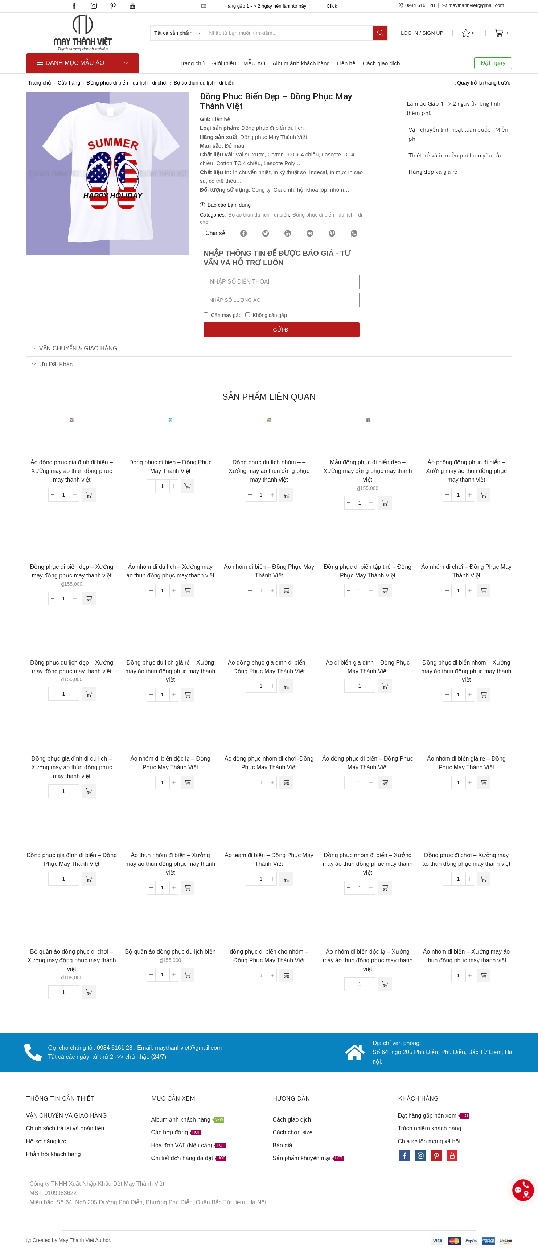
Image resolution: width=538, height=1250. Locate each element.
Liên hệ (346, 63)
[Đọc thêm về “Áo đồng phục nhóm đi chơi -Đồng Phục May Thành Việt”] (286, 782)
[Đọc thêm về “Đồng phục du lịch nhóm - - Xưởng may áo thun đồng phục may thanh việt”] (286, 495)
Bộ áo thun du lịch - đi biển (204, 83)
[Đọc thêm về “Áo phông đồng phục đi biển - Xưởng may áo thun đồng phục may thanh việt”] (483, 495)
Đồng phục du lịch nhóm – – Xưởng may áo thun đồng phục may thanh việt (269, 471)
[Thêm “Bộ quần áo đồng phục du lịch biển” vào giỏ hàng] (187, 975)
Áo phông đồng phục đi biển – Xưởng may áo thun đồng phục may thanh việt (466, 471)
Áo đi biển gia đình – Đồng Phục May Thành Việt (368, 666)
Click (332, 6)
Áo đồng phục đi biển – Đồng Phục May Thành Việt (367, 763)
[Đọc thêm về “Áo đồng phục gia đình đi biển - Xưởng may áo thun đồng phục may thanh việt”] (89, 495)
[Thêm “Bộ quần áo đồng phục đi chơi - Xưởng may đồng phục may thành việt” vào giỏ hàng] (89, 992)
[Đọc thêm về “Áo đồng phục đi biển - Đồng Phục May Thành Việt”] (385, 782)
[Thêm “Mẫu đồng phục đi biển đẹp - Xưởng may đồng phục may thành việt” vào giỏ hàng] (385, 503)
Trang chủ (192, 63)
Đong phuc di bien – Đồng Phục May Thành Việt (170, 466)
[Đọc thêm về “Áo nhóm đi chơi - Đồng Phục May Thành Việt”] (483, 590)
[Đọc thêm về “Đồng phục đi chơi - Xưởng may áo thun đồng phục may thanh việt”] (483, 879)
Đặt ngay (493, 62)
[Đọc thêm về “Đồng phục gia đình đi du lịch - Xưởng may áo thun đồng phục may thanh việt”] (89, 791)
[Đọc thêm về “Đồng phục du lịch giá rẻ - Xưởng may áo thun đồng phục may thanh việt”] (187, 695)
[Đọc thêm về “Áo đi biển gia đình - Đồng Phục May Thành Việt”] (385, 686)
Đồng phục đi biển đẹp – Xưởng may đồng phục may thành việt (71, 571)
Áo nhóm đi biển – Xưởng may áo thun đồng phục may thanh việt (466, 956)
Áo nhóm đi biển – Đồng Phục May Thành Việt (269, 571)
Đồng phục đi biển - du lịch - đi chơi (127, 83)
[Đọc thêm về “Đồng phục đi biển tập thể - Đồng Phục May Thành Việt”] (385, 590)
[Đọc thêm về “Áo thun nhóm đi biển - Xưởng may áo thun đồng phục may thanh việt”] (187, 888)
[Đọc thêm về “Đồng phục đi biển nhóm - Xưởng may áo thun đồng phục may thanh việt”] (483, 695)
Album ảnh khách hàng (301, 63)
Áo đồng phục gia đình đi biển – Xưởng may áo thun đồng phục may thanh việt (71, 471)
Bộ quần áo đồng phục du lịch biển (170, 952)
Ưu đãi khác (52, 364)
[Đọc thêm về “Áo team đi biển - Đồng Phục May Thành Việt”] (286, 879)
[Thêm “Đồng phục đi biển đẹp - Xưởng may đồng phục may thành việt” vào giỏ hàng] (89, 598)
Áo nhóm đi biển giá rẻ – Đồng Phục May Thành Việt (466, 763)
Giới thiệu (224, 63)
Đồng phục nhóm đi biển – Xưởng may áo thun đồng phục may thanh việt (368, 864)
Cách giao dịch (381, 63)
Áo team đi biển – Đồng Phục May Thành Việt (269, 859)
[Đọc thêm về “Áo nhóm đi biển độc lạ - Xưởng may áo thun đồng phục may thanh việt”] (385, 984)
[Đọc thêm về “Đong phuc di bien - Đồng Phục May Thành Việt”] (187, 486)
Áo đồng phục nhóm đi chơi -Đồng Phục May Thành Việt (269, 763)
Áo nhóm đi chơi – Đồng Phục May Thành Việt (466, 571)
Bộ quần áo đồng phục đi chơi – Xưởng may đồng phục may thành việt (71, 960)
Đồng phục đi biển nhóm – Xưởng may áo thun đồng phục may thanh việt (467, 671)
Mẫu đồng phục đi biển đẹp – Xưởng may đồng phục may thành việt (367, 471)
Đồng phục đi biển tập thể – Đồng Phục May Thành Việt (367, 571)
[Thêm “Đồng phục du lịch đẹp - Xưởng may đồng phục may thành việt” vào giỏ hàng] (89, 694)
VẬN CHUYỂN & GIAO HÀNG (75, 348)
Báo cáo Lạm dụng (229, 205)
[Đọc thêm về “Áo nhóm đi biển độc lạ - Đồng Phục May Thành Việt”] (187, 782)
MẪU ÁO (254, 63)
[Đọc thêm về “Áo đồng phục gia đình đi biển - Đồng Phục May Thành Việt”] (286, 686)
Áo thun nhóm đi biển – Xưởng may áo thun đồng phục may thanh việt (170, 864)
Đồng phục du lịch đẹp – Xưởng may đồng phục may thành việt (71, 666)
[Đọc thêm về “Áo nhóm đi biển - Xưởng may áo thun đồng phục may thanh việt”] (483, 975)
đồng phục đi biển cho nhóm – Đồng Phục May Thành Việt (269, 956)
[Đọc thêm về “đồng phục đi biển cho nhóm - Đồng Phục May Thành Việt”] (286, 975)
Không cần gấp (269, 315)
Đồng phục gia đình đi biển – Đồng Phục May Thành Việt (71, 859)
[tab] (269, 348)
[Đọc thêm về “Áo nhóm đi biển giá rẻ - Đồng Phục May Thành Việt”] (483, 782)
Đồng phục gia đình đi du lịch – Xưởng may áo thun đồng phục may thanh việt (71, 767)
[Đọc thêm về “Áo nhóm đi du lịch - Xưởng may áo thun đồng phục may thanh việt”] (187, 590)
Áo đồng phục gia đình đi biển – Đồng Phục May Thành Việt (269, 666)
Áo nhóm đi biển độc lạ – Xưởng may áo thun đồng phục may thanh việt (368, 960)
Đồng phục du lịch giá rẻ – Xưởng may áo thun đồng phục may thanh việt (170, 671)
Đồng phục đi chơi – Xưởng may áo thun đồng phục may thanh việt (466, 859)
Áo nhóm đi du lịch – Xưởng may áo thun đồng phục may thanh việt (170, 571)
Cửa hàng (69, 83)
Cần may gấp (226, 315)
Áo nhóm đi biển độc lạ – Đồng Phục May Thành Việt (170, 763)
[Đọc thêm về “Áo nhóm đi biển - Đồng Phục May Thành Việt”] (286, 590)
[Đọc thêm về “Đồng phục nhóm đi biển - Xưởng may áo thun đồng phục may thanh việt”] (385, 888)
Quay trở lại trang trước (483, 83)
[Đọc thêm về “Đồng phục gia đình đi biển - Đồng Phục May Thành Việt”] (89, 879)
